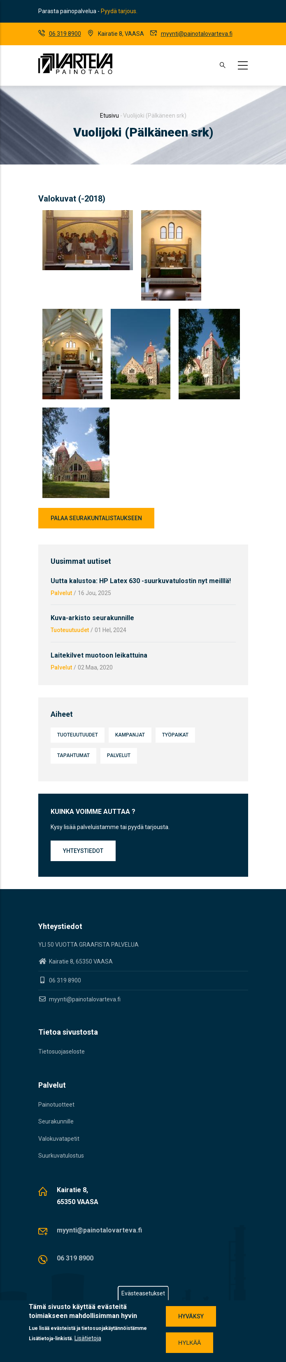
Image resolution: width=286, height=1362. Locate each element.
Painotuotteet (56, 1104)
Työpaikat (175, 735)
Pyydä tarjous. (119, 11)
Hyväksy (191, 1316)
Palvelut (61, 593)
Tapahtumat (73, 755)
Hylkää (189, 1342)
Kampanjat (130, 735)
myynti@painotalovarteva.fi (197, 33)
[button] (87, 215)
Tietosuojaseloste (61, 1051)
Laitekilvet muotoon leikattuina (99, 655)
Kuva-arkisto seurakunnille (92, 618)
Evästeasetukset (143, 1293)
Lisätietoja (87, 1338)
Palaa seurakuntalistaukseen (96, 518)
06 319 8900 (65, 33)
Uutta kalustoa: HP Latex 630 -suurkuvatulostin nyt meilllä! (141, 581)
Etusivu (109, 115)
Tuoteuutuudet (70, 630)
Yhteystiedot (83, 851)
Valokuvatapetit (58, 1138)
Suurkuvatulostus (61, 1155)
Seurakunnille (56, 1121)
